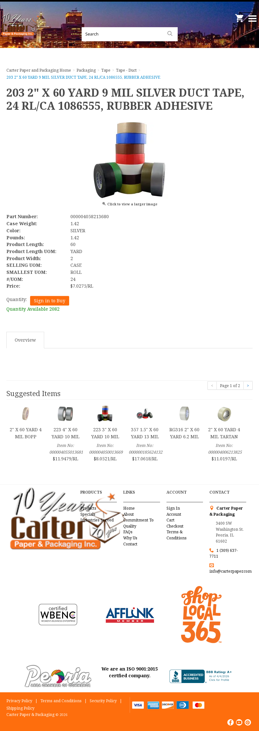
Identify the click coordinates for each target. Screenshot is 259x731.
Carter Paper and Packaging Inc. (22, 32)
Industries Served (97, 520)
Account (173, 514)
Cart (170, 520)
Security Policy (103, 700)
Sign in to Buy (49, 301)
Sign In (173, 508)
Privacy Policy (19, 700)
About (128, 514)
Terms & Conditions (176, 535)
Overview (25, 340)
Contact (130, 544)
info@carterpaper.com (230, 571)
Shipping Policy (20, 708)
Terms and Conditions (61, 700)
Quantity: (16, 299)
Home (129, 508)
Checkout (174, 526)
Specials (87, 514)
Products (88, 508)
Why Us (130, 538)
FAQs (128, 532)
